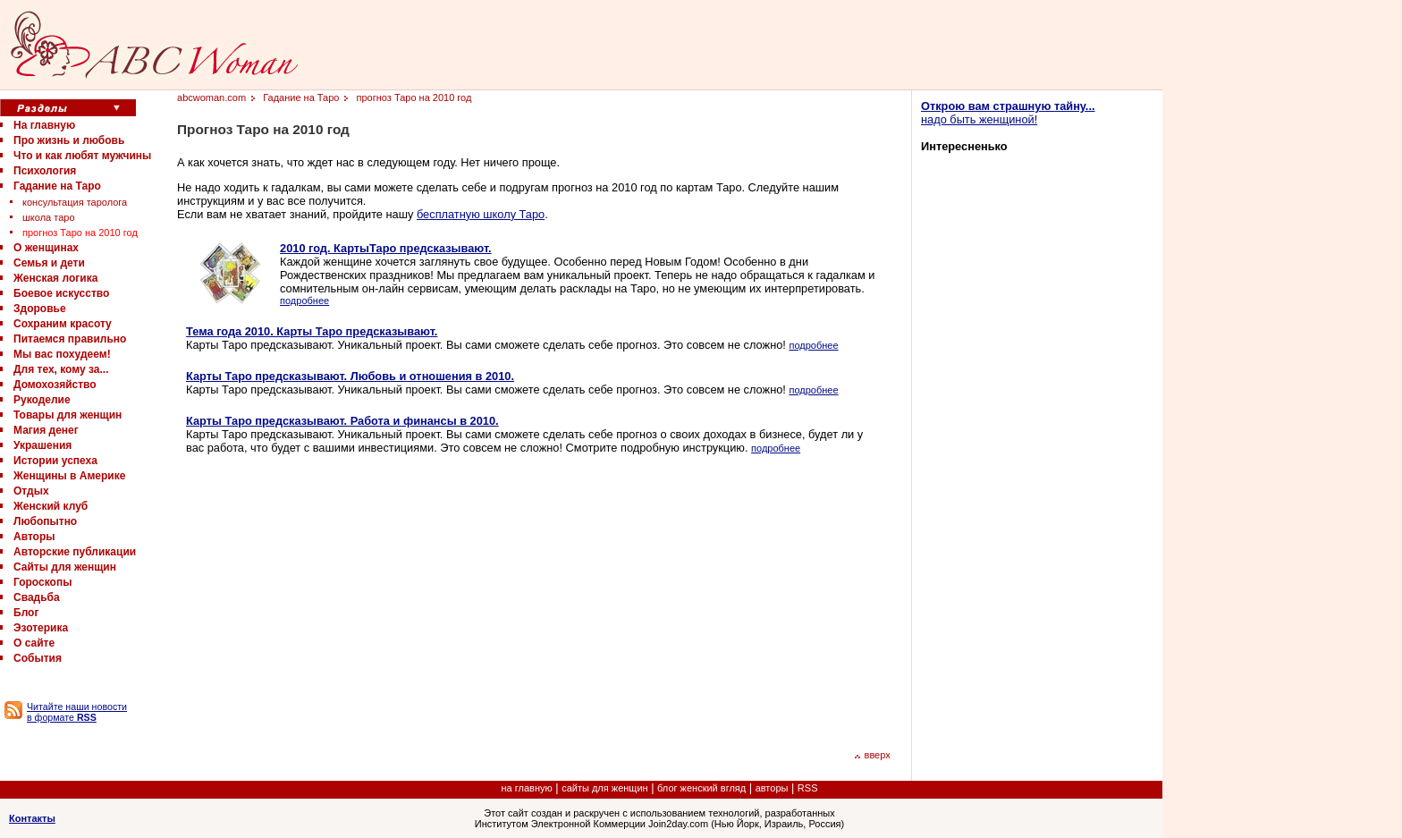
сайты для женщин (604, 788)
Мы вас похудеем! (62, 354)
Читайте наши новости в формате (77, 712)
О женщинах (46, 247)
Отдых (31, 491)
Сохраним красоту (62, 323)
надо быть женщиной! (1008, 112)
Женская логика (55, 278)
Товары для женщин (67, 415)
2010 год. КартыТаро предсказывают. (386, 248)
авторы (772, 788)
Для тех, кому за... (60, 369)
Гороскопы (42, 582)
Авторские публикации (74, 552)
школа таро (48, 217)
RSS (808, 788)
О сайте (34, 643)
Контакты (32, 818)
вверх (872, 754)
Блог (25, 612)
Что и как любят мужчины (82, 155)
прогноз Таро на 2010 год (80, 232)
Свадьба (36, 597)
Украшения (42, 445)
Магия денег (46, 430)
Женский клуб (50, 506)
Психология (44, 171)
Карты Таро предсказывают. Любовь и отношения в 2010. (350, 376)
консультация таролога (74, 202)
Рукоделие (42, 400)
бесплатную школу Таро (481, 214)
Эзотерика (40, 628)
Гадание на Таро (57, 186)
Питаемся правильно (69, 339)
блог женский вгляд (701, 788)
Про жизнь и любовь (68, 140)
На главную (44, 125)
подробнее (304, 300)
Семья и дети (49, 263)
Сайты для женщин (64, 567)
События (37, 658)
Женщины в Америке (69, 476)
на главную (527, 788)
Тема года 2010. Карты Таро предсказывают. (311, 331)
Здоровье (39, 308)
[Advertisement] (336, 599)
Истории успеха (55, 460)
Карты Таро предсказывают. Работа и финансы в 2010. (342, 420)
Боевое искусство (61, 293)
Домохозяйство (55, 384)
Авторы (34, 536)
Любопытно (45, 521)
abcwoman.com (211, 97)
